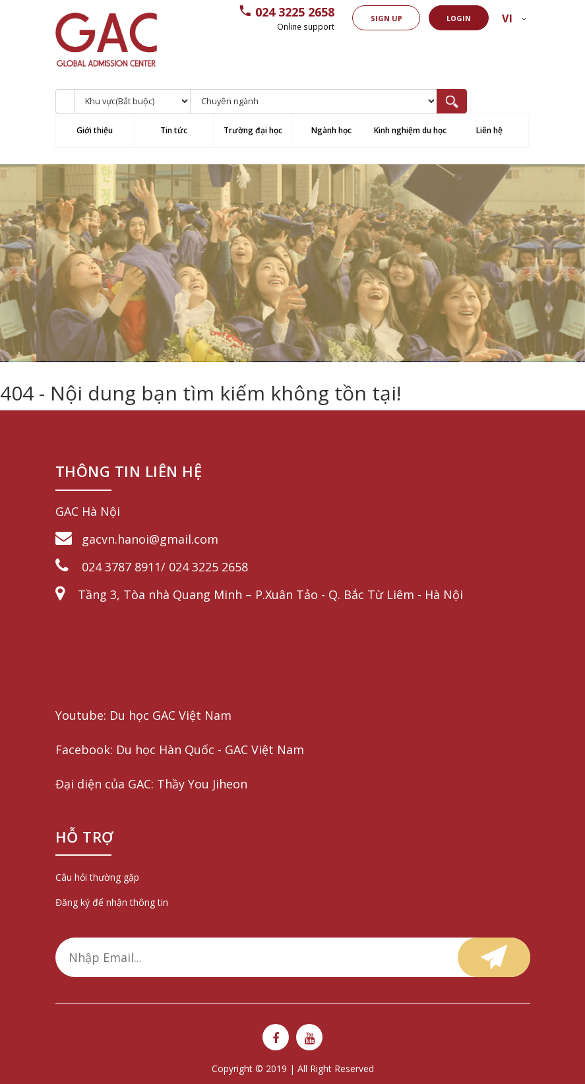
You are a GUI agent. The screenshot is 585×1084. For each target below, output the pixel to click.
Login (458, 18)
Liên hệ (489, 130)
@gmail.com (183, 539)
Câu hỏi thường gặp (97, 877)
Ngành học (331, 130)
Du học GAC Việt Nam (170, 715)
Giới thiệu (95, 130)
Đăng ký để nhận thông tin (111, 902)
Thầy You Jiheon (202, 784)
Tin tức (173, 130)
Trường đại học (253, 130)
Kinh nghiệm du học (410, 130)
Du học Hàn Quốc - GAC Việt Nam (210, 749)
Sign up (384, 18)
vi (506, 18)
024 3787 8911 (121, 567)
